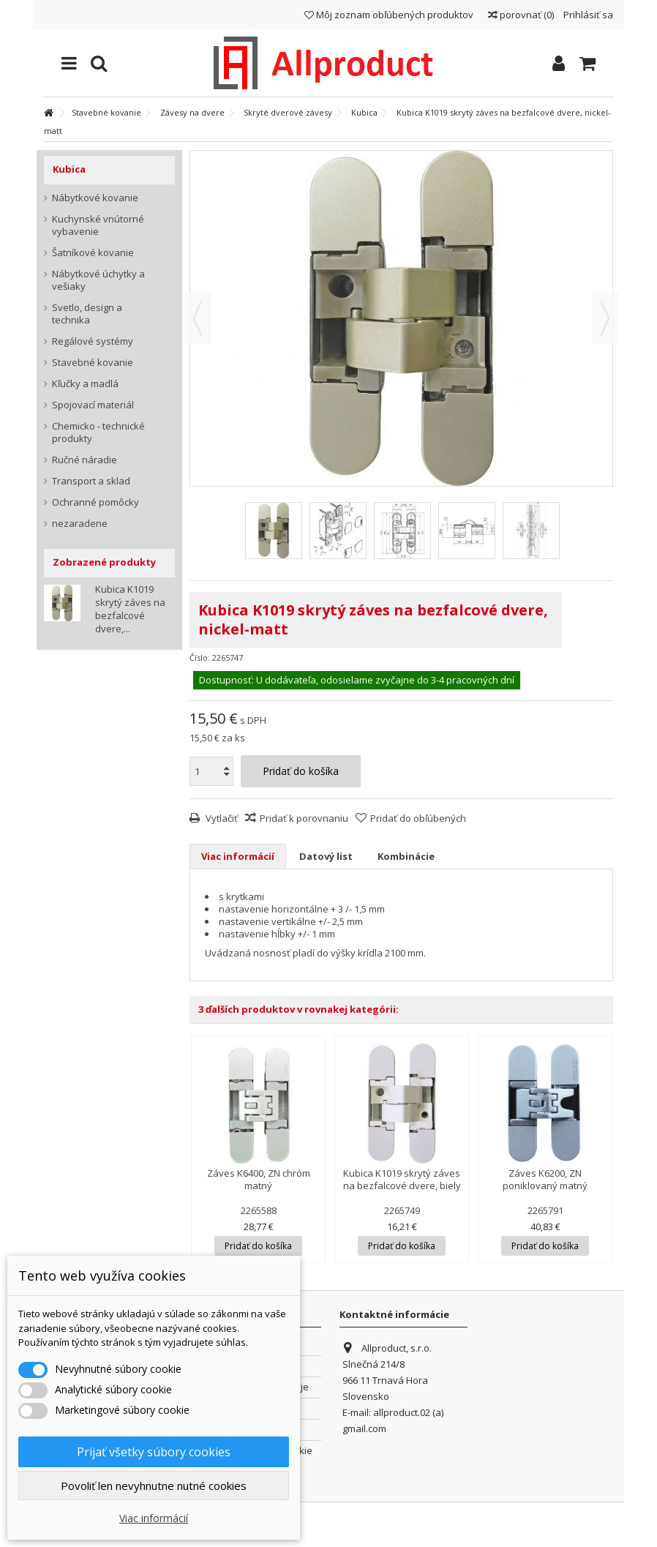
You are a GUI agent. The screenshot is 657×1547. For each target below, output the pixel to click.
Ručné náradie (84, 460)
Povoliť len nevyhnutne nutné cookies (154, 1485)
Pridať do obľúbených (418, 818)
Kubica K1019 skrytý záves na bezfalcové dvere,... (130, 609)
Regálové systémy (92, 341)
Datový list (326, 856)
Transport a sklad (91, 481)
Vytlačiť (220, 818)
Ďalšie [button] (605, 318)
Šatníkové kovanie (93, 253)
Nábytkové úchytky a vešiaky (98, 280)
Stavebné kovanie (92, 362)
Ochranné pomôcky (95, 502)
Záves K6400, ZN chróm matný (258, 1179)
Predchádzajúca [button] (197, 318)
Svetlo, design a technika (87, 313)
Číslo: (199, 657)
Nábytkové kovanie (95, 198)
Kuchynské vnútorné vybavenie (98, 225)
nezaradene (80, 523)
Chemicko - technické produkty (98, 432)
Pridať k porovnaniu (304, 818)
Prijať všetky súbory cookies (153, 1452)
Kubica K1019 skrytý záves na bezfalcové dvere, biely (402, 1179)
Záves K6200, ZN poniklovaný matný (545, 1179)
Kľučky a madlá (85, 384)
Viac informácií (237, 856)
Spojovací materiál (93, 405)
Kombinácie (406, 856)
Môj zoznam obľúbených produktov (388, 14)
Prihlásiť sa (587, 14)
